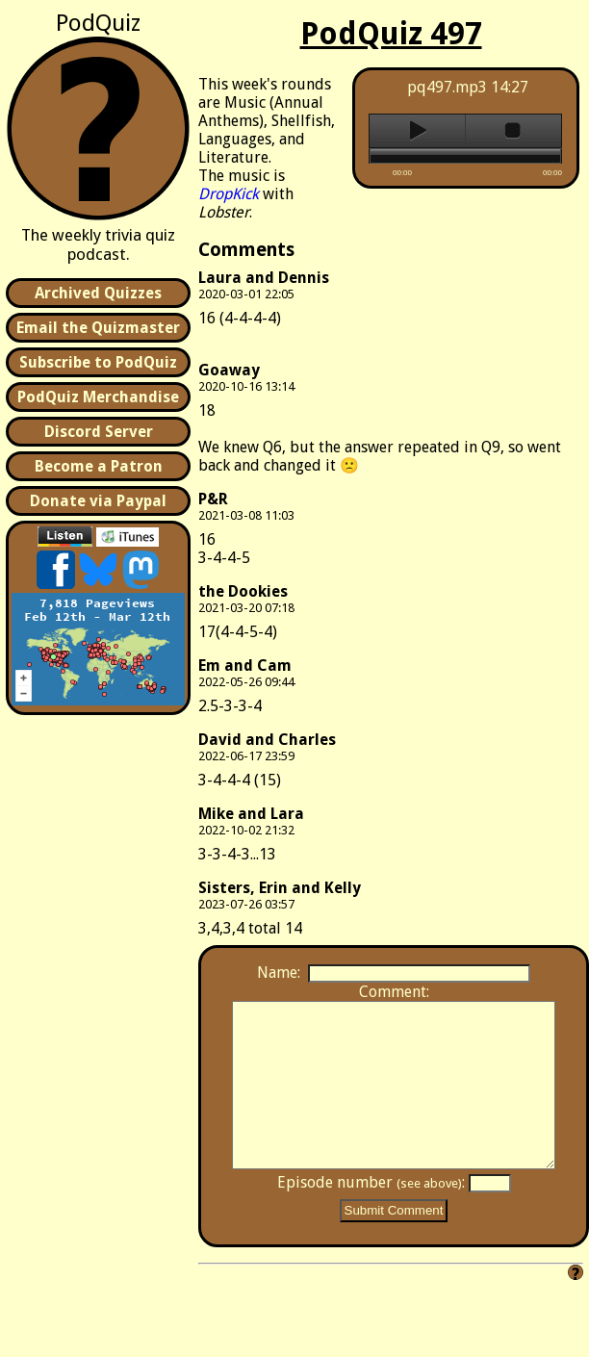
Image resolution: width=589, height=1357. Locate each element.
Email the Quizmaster (98, 328)
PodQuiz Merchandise (98, 397)
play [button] (417, 131)
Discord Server (98, 431)
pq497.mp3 (447, 87)
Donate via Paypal (98, 501)
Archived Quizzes (98, 293)
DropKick (228, 194)
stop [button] (513, 131)
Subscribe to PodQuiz (98, 362)
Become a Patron (99, 466)
